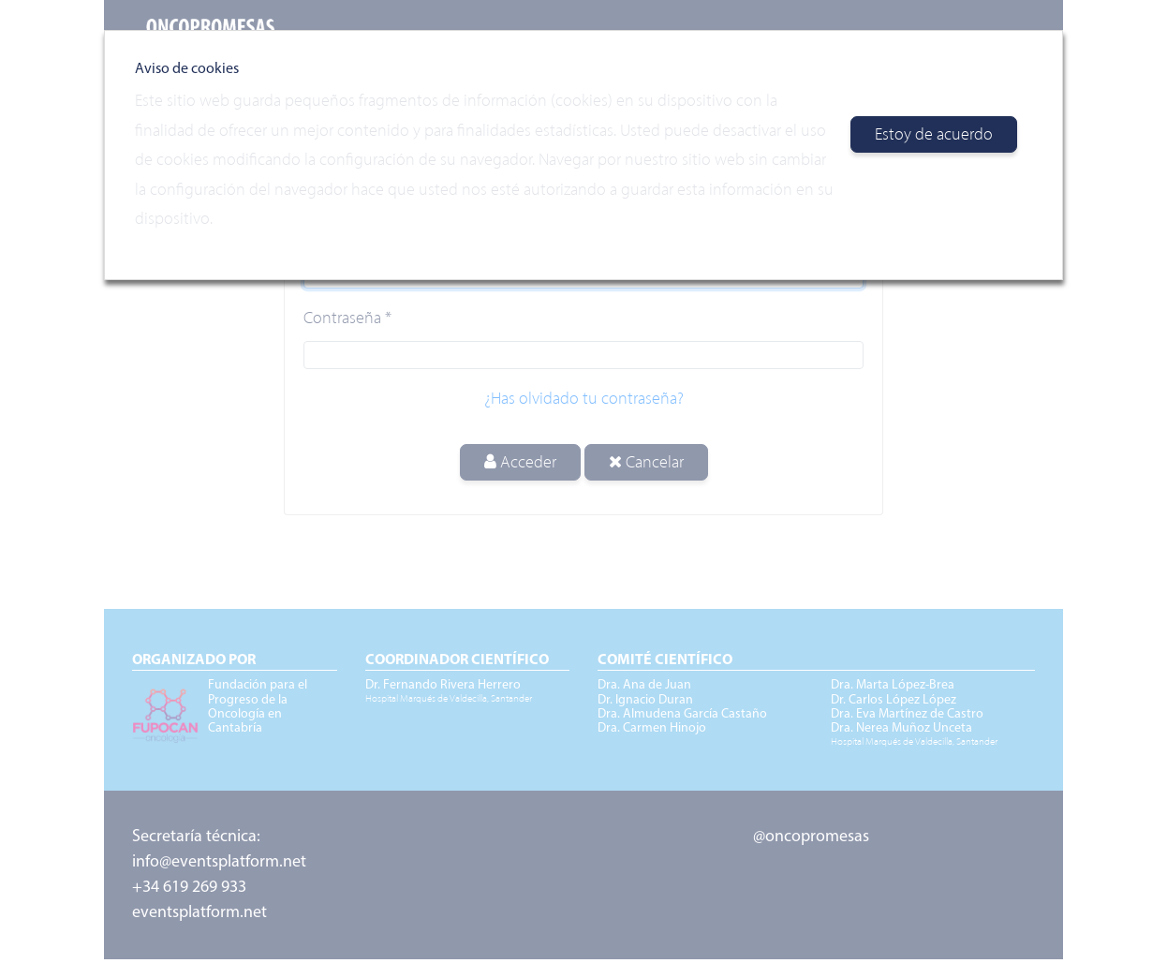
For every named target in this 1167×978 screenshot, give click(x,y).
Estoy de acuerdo (934, 134)
